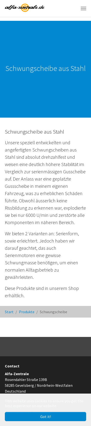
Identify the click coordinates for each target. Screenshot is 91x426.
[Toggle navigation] (83, 8)
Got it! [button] (45, 416)
